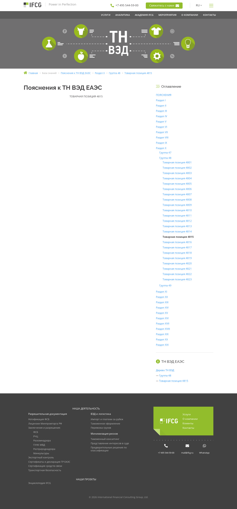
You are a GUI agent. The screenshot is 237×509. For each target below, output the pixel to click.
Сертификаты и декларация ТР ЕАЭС (49, 461)
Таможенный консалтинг (105, 439)
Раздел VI (161, 126)
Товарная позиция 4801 (177, 162)
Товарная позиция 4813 (177, 226)
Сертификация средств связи (45, 466)
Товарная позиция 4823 (177, 279)
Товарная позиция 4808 (177, 199)
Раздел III (161, 110)
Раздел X (161, 148)
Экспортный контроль (41, 457)
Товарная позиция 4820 (177, 263)
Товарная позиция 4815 (173, 380)
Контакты (188, 427)
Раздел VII (162, 132)
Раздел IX (161, 142)
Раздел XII (162, 297)
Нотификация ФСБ (38, 419)
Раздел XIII (162, 302)
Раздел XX (162, 339)
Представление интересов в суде (110, 443)
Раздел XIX (162, 334)
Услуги (187, 414)
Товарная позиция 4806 (177, 189)
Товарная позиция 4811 (177, 215)
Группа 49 (165, 285)
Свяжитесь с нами (164, 5)
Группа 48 (165, 157)
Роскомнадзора (42, 440)
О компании (190, 418)
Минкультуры (41, 453)
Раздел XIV (162, 307)
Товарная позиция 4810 (177, 210)
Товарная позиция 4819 (177, 258)
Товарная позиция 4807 (177, 194)
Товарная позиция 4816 (177, 242)
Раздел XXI (162, 344)
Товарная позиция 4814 (177, 231)
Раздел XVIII (163, 328)
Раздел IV (161, 116)
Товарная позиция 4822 (177, 274)
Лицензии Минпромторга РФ (45, 423)
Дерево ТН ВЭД (165, 370)
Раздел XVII (162, 323)
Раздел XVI (162, 318)
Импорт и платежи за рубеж (107, 419)
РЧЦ (35, 436)
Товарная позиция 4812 (177, 220)
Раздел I (161, 100)
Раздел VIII (162, 137)
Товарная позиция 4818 (177, 252)
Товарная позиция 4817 (177, 247)
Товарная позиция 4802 (177, 167)
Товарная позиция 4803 (177, 173)
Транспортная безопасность (44, 470)
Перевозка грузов (101, 427)
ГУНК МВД (39, 445)
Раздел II (161, 105)
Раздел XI (161, 291)
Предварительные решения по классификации (109, 449)
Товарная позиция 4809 (177, 204)
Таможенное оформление (105, 423)
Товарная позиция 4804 (177, 178)
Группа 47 (165, 152)
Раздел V (161, 121)
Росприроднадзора (44, 449)
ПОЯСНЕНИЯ (163, 95)
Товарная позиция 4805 (177, 183)
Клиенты (188, 423)
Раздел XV (162, 312)
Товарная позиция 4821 (177, 268)
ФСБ (35, 432)
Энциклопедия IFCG (39, 483)
